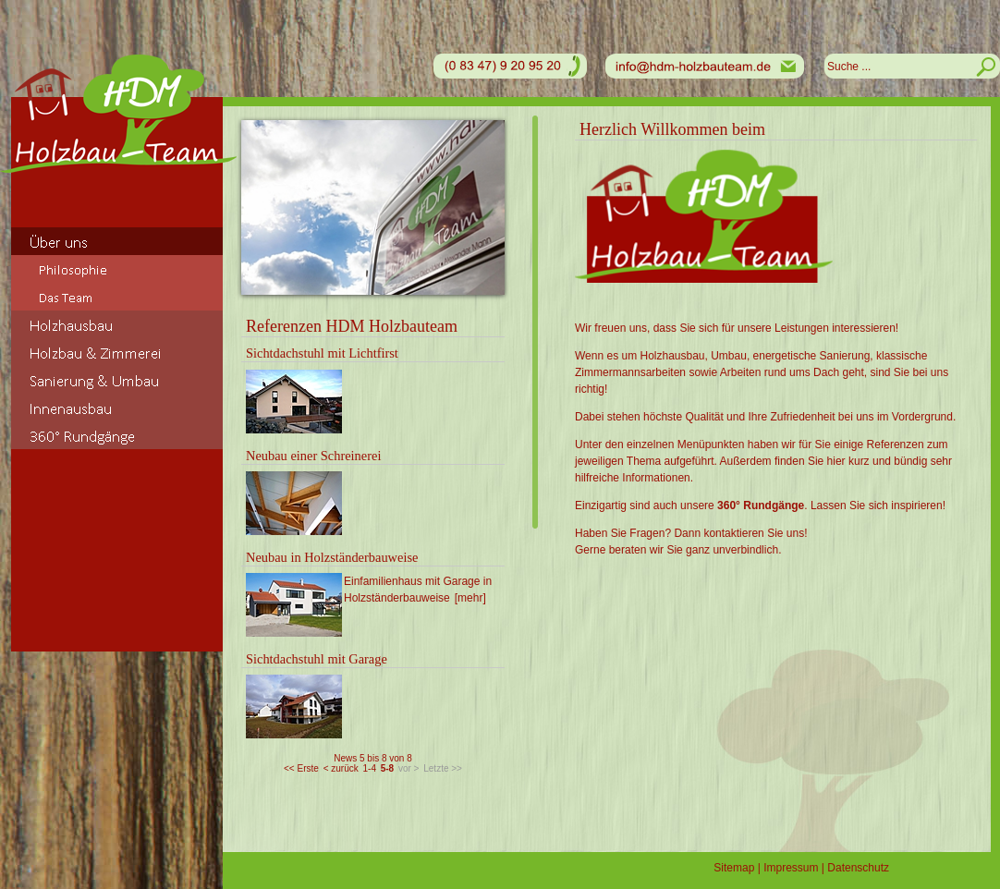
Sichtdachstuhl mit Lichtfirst (322, 353)
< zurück (341, 768)
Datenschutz (858, 867)
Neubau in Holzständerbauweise (332, 557)
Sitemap (733, 867)
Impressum (790, 867)
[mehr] (470, 597)
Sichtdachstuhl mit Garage (316, 659)
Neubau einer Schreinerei (313, 455)
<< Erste (301, 768)
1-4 (368, 768)
